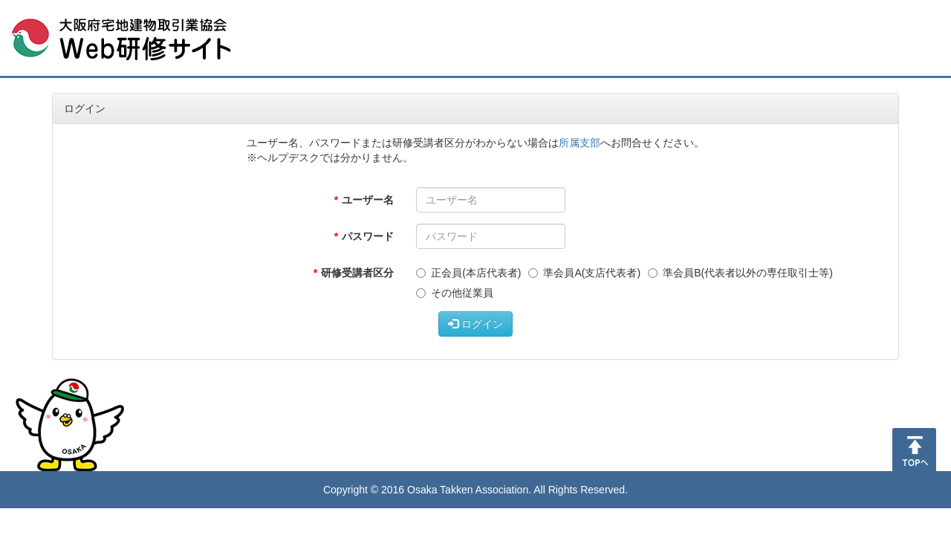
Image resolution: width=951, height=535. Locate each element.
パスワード (368, 236)
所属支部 (579, 143)
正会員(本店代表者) (468, 273)
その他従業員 (454, 293)
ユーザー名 (368, 200)
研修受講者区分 (357, 273)
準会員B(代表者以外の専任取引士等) (740, 273)
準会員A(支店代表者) (584, 273)
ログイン (475, 324)
